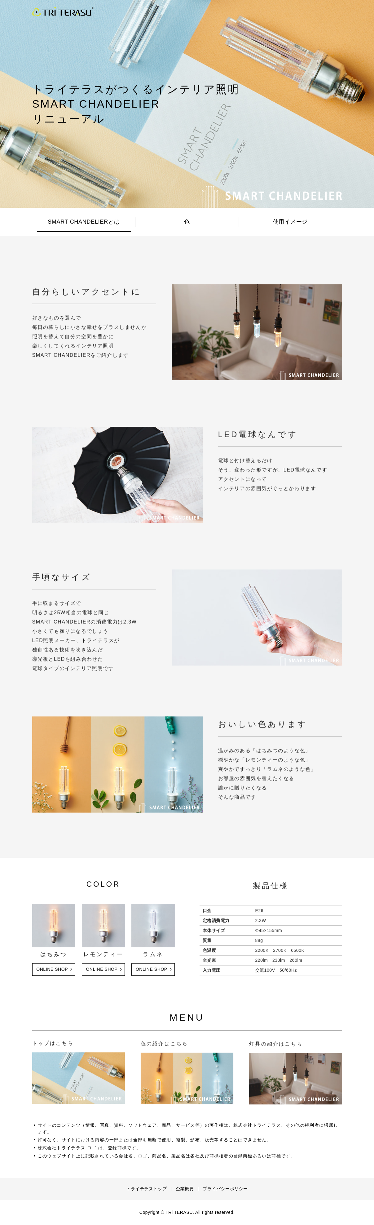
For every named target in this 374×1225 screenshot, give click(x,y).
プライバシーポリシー (225, 1188)
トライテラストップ (146, 1188)
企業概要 (185, 1188)
